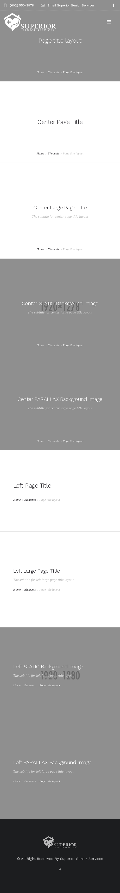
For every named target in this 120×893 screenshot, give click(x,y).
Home (40, 72)
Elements (53, 72)
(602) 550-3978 (22, 5)
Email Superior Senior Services (71, 5)
